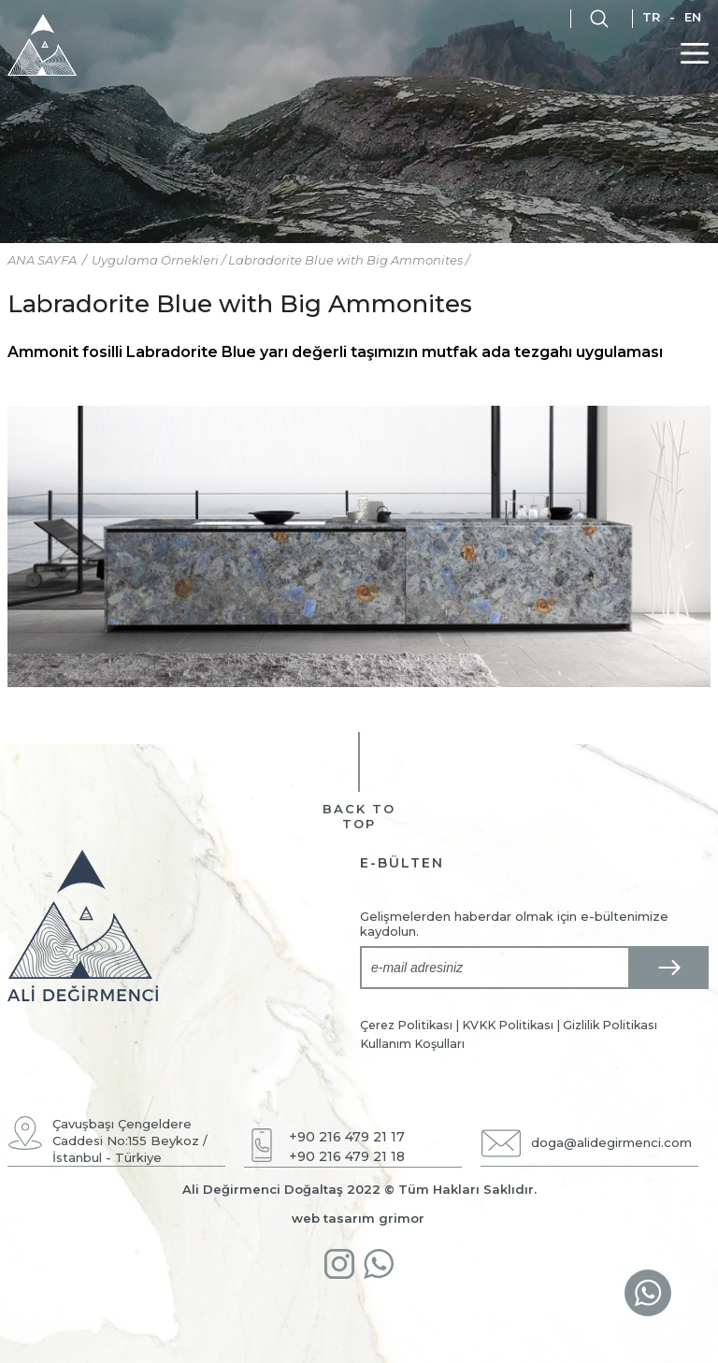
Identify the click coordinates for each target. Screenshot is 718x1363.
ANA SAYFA (43, 259)
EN (692, 16)
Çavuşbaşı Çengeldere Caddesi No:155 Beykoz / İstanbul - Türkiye (130, 1140)
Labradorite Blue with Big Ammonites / (348, 259)
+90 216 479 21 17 (347, 1136)
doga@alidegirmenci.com (611, 1142)
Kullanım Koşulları (412, 1044)
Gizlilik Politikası (610, 1025)
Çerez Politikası (406, 1025)
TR (651, 16)
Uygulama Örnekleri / (160, 259)
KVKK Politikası (507, 1025)
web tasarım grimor (358, 1218)
